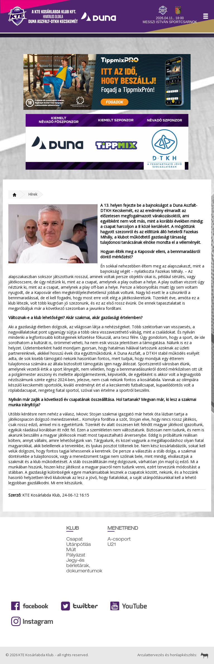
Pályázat (75, 555)
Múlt (71, 549)
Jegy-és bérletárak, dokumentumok (84, 565)
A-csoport (119, 539)
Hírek (32, 194)
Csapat (74, 539)
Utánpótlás (78, 544)
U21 (112, 544)
